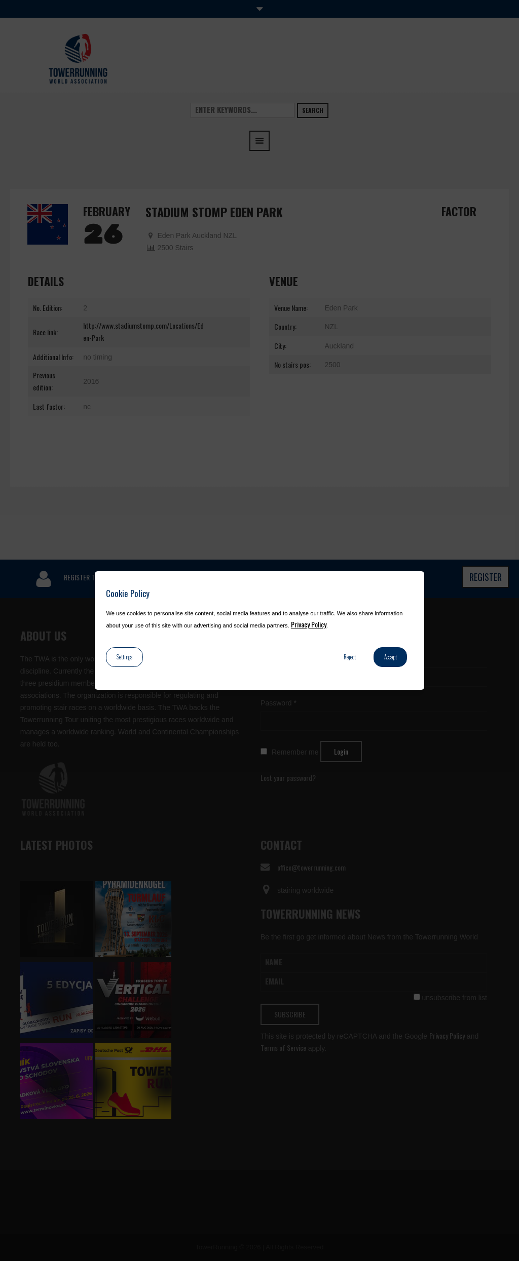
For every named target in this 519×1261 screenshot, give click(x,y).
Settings (124, 657)
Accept (390, 657)
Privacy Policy (308, 624)
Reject (350, 657)
